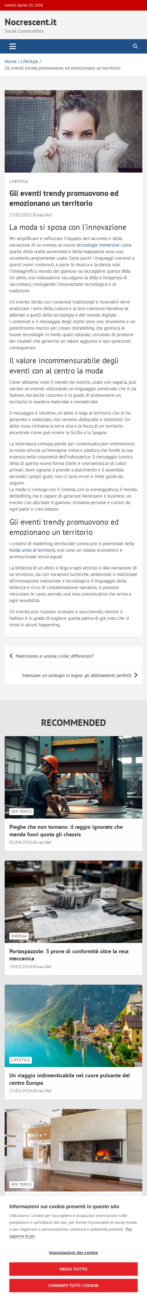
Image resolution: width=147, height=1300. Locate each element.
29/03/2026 (20, 966)
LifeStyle (18, 181)
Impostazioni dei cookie (73, 1252)
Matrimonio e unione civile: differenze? (55, 656)
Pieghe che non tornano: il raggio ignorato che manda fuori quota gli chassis (66, 830)
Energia (19, 936)
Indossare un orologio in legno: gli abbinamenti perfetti (76, 675)
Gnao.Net (43, 215)
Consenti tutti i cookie (73, 1286)
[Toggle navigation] (13, 46)
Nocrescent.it (30, 22)
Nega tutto (74, 1269)
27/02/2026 (20, 1090)
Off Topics (21, 811)
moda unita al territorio (32, 550)
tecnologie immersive (98, 245)
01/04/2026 (20, 842)
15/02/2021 (20, 215)
